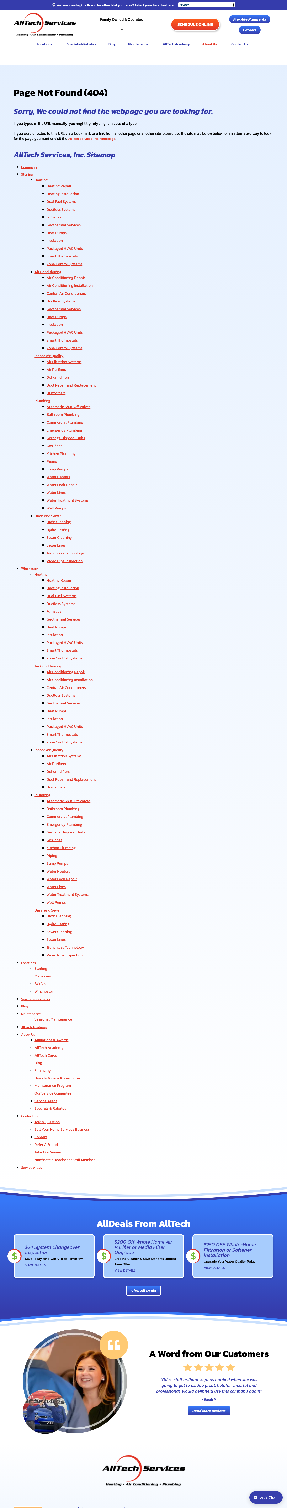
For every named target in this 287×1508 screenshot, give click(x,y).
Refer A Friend (46, 1058)
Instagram (197, 1454)
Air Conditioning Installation (71, 274)
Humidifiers (57, 372)
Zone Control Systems (66, 255)
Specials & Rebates (37, 922)
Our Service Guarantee (52, 1010)
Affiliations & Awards (51, 960)
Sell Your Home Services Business (62, 1043)
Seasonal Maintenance (53, 941)
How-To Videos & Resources (57, 996)
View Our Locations (236, 1443)
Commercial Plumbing (66, 398)
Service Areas (45, 1017)
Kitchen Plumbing (62, 426)
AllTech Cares (45, 974)
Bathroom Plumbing (64, 391)
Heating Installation (64, 191)
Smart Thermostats (63, 248)
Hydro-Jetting (59, 495)
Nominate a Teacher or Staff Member (64, 1072)
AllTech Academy (35, 948)
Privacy (268, 1463)
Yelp (185, 1454)
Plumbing (42, 379)
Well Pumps (57, 476)
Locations (29, 888)
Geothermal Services (65, 219)
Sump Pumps (58, 441)
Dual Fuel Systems (63, 198)
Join (247, 1477)
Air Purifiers (57, 350)
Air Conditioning (47, 262)
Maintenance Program (52, 1003)
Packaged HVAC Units (66, 241)
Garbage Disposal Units (67, 412)
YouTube (197, 1443)
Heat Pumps (58, 226)
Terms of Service (250, 1460)
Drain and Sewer (47, 483)
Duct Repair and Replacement (72, 364)
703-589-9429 (122, 26)
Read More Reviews (209, 1322)
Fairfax (40, 907)
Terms (274, 1463)
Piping (53, 433)
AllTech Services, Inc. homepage (94, 138)
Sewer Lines (57, 510)
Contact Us (30, 1031)
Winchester (30, 531)
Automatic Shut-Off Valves (70, 384)
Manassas (42, 900)
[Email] (199, 1478)
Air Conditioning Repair (67, 267)
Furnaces (55, 212)
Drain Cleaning (60, 488)
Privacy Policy (237, 1460)
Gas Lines (56, 419)
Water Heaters (59, 448)
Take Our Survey (47, 1065)
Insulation (56, 233)
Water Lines (57, 462)
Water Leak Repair (63, 455)
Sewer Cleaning (60, 502)
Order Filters (29, 1447)
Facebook (209, 1443)
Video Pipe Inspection (66, 524)
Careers (249, 30)
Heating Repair (60, 184)
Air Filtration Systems (65, 343)
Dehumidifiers (59, 357)
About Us (28, 955)
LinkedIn (209, 1454)
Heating (41, 179)
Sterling (27, 174)
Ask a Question (47, 1036)
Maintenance (32, 936)
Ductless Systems (62, 205)
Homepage (30, 166)
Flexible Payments (249, 19)
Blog (25, 929)
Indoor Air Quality (48, 338)
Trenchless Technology (66, 517)
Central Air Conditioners (67, 281)
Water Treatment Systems (69, 469)
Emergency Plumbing (66, 405)
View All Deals (143, 1202)
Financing (42, 989)
